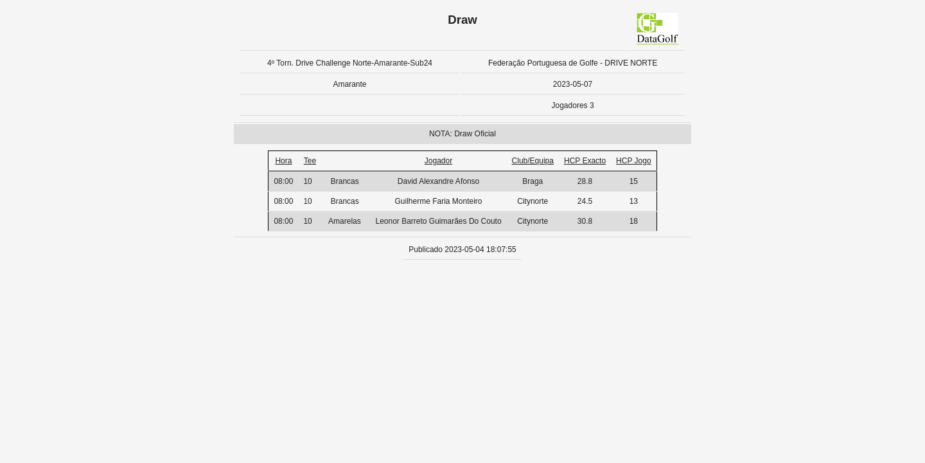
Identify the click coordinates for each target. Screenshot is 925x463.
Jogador (438, 160)
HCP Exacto (585, 160)
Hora (283, 160)
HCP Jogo (633, 160)
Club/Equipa (533, 160)
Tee (310, 160)
